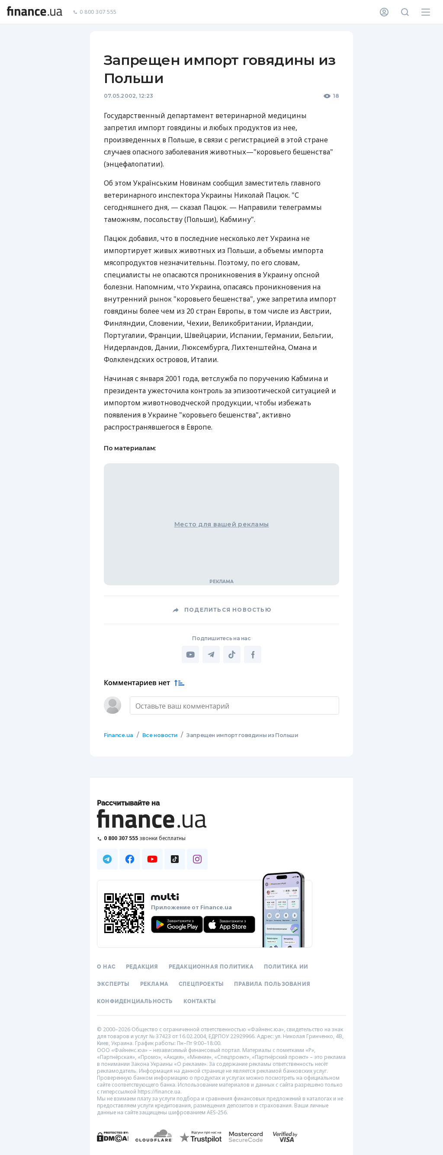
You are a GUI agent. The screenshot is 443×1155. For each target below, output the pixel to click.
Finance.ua (118, 734)
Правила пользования (272, 983)
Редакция (142, 966)
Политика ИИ (286, 966)
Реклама (154, 983)
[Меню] (425, 12)
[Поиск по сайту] (405, 12)
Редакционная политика (211, 966)
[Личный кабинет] (384, 12)
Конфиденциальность (135, 1001)
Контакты (199, 1001)
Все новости (159, 734)
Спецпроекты (201, 983)
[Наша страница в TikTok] (174, 858)
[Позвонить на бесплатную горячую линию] (152, 837)
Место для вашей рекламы (221, 524)
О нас (106, 966)
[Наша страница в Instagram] (197, 858)
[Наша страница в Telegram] (107, 858)
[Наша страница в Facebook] (129, 858)
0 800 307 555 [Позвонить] (95, 12)
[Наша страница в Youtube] (152, 858)
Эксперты (113, 983)
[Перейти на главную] (34, 12)
